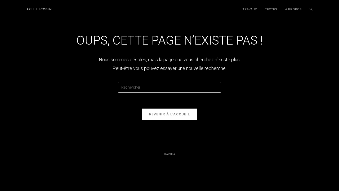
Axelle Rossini (39, 9)
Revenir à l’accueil (169, 114)
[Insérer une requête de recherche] (169, 87)
